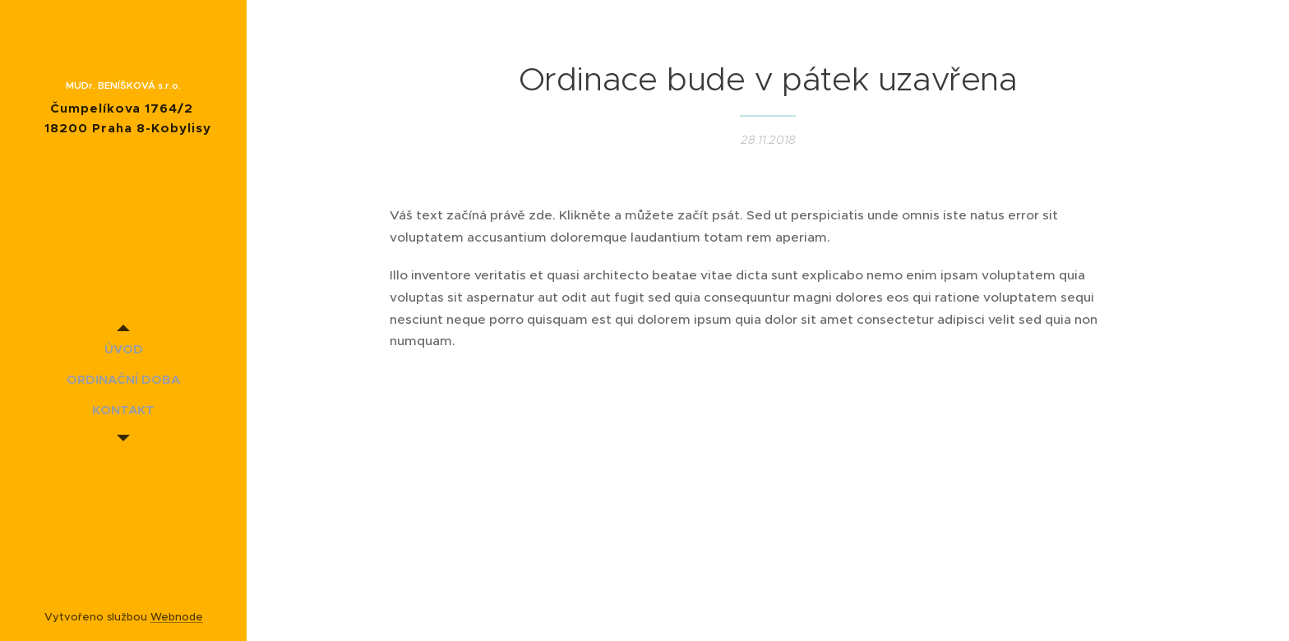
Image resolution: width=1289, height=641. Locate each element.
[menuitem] (123, 348)
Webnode (176, 617)
